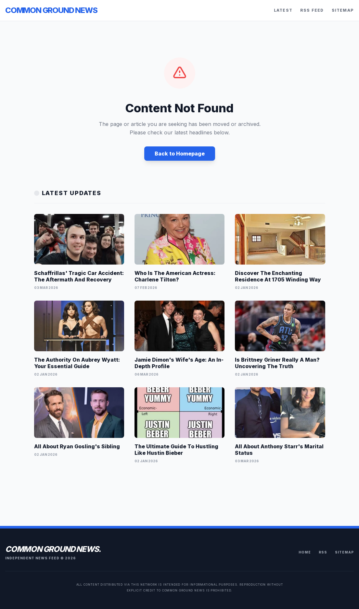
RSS (323, 552)
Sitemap (343, 10)
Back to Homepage (180, 153)
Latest (283, 10)
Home (305, 552)
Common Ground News (51, 10)
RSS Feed (312, 10)
